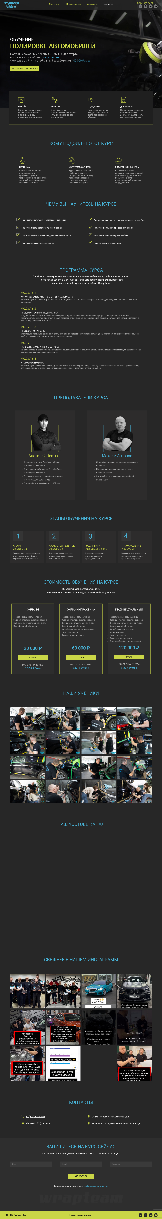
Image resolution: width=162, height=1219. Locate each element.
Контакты (108, 4)
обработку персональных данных (96, 1186)
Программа (54, 4)
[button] (24, 68)
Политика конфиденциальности (81, 1215)
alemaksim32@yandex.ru (38, 1123)
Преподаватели (73, 4)
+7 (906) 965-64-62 (144, 3)
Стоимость (92, 4)
